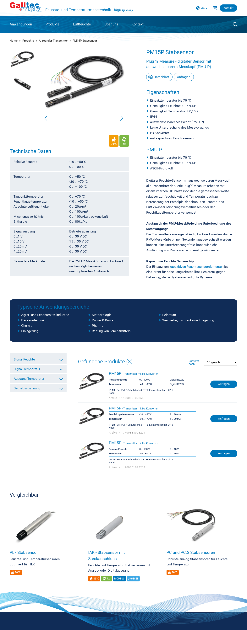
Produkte (52, 24)
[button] (121, 118)
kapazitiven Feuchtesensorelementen (196, 267)
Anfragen (183, 77)
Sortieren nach (194, 362)
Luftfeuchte (82, 24)
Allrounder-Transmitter (53, 40)
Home (14, 40)
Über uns (111, 24)
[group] (83, 85)
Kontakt (138, 24)
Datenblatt (161, 77)
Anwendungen (21, 24)
